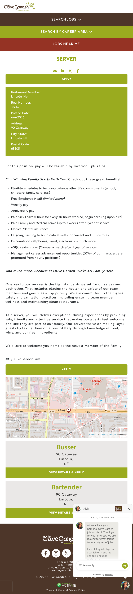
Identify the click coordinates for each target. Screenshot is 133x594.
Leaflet (92, 435)
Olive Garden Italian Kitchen (66, 567)
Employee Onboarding (66, 570)
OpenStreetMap (108, 435)
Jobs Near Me (66, 44)
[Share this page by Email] (55, 70)
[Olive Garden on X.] (66, 553)
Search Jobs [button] (66, 19)
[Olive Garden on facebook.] (45, 553)
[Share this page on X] (70, 70)
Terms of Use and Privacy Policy (66, 590)
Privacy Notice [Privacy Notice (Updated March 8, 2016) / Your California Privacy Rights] (66, 561)
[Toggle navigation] (124, 6)
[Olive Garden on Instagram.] (56, 553)
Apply (66, 79)
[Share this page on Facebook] (77, 70)
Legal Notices (66, 564)
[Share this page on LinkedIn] (62, 70)
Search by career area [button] (66, 31)
